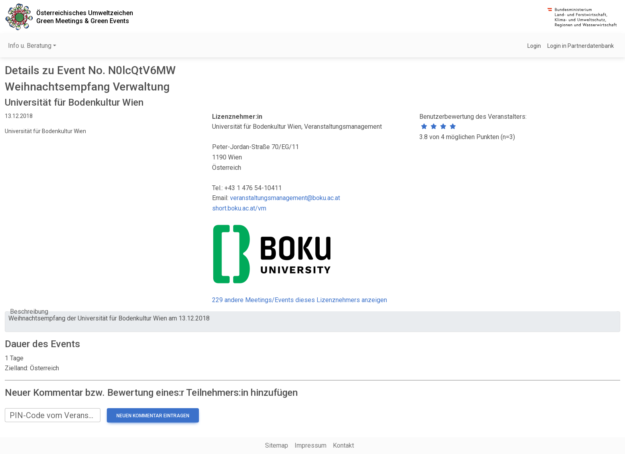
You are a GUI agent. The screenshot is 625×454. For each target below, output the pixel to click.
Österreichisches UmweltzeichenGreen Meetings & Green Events (84, 16)
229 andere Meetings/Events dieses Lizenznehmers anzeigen (299, 300)
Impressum (310, 445)
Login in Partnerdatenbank (580, 46)
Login (534, 46)
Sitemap (276, 445)
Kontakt (343, 445)
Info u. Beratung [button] (29, 45)
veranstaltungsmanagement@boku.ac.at (285, 198)
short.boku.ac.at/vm (239, 208)
